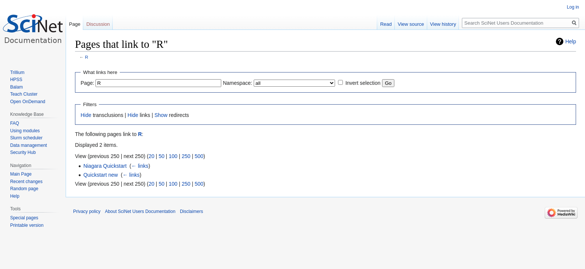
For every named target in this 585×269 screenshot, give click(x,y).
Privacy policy (86, 211)
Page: (87, 83)
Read (386, 24)
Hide (86, 115)
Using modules (25, 130)
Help (570, 41)
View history (443, 24)
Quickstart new (100, 175)
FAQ (14, 123)
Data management (28, 145)
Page (74, 24)
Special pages (24, 217)
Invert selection (363, 83)
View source (411, 24)
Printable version (26, 225)
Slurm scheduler (26, 137)
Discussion (98, 24)
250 (186, 156)
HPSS (16, 79)
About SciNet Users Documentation (140, 211)
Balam (16, 87)
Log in (573, 7)
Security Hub (23, 152)
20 (151, 156)
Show (161, 115)
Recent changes (26, 181)
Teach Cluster (23, 94)
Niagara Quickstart (104, 166)
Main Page (20, 174)
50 (162, 156)
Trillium (17, 72)
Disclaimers (191, 211)
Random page (24, 188)
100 (173, 156)
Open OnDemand (27, 101)
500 (199, 156)
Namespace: (237, 83)
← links (139, 166)
